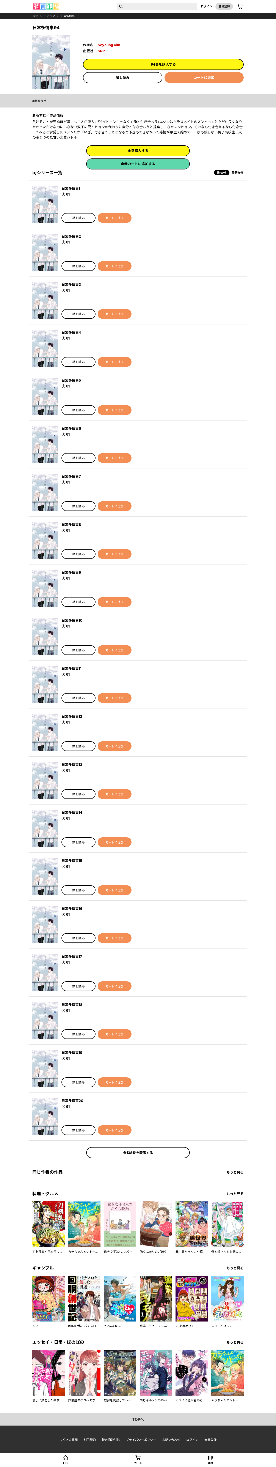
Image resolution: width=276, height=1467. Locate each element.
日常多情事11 (71, 668)
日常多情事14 (71, 812)
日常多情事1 (70, 188)
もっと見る (235, 1172)
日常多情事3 (71, 284)
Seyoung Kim (109, 45)
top (35, 16)
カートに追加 (204, 77)
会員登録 (224, 6)
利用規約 (90, 1440)
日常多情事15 (71, 860)
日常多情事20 (72, 1101)
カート (138, 1463)
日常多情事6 (71, 428)
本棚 (210, 1463)
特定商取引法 (111, 1440)
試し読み (123, 77)
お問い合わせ (171, 1440)
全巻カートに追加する (138, 164)
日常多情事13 (71, 764)
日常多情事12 (71, 716)
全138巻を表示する (138, 1153)
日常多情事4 (71, 332)
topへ (138, 1419)
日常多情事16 (71, 908)
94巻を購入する (163, 64)
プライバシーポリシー (141, 1440)
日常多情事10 (71, 620)
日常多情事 (68, 16)
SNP (101, 51)
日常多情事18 (71, 1004)
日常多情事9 (71, 572)
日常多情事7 (71, 476)
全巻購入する (138, 151)
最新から (238, 172)
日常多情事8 (71, 524)
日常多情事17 (71, 956)
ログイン (206, 6)
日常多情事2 (71, 236)
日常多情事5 (71, 380)
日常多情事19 (71, 1052)
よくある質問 (69, 1440)
